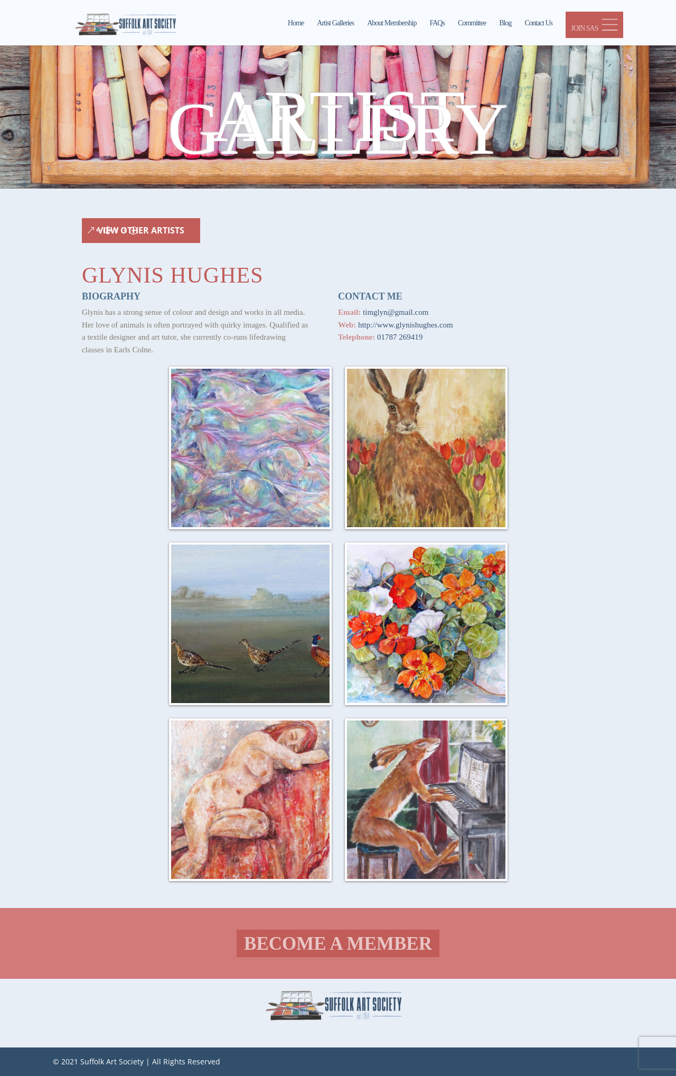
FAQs (437, 23)
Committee (472, 23)
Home (296, 23)
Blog (505, 23)
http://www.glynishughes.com (405, 325)
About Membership (391, 23)
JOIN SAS (594, 25)
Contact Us (538, 23)
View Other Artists (141, 230)
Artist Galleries (335, 23)
